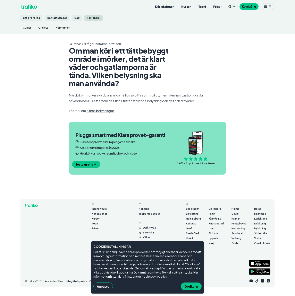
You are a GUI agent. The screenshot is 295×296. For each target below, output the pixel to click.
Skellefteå (192, 233)
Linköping (260, 223)
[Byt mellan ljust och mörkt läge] (147, 227)
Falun (212, 213)
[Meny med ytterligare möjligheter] (268, 6)
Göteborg (215, 208)
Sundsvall (237, 233)
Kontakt (144, 208)
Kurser (186, 6)
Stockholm (192, 208)
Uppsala (214, 238)
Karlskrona (260, 218)
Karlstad (191, 223)
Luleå (189, 228)
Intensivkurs (99, 208)
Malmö (235, 208)
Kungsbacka (238, 223)
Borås (257, 208)
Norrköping (238, 228)
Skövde (213, 233)
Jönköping (215, 218)
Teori (202, 6)
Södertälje (260, 233)
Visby (257, 238)
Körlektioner (164, 6)
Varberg (236, 238)
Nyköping (260, 228)
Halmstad (260, 213)
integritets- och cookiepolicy (147, 276)
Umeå (189, 238)
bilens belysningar (100, 111)
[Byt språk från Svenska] (146, 232)
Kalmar (235, 218)
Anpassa (103, 286)
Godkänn (191, 286)
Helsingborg (193, 218)
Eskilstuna (192, 213)
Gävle (235, 213)
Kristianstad (216, 223)
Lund (211, 228)
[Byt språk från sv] (232, 6)
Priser (217, 6)
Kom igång (249, 6)
